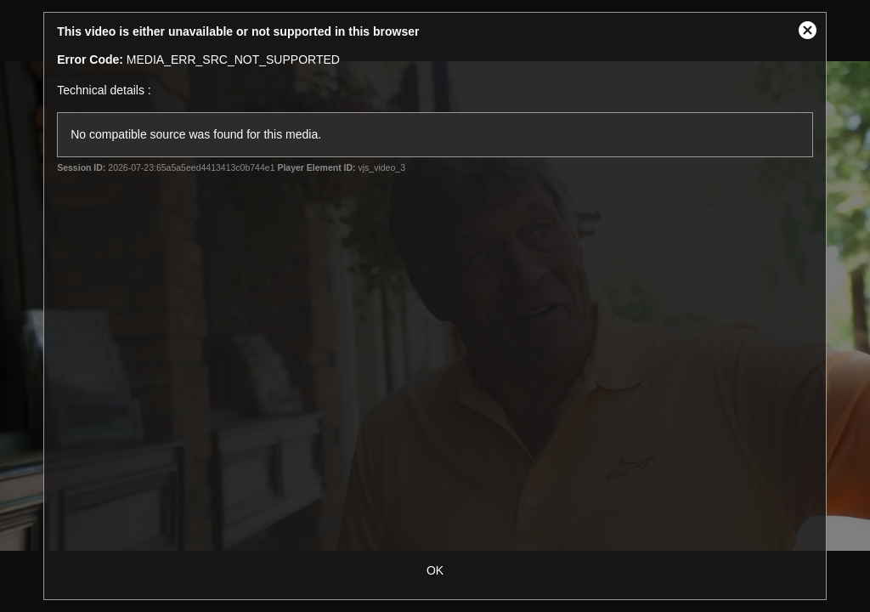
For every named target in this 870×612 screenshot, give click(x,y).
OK (435, 570)
